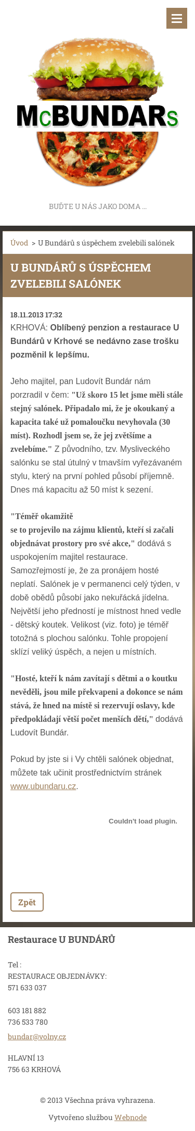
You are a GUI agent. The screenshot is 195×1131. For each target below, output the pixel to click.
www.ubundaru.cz (43, 786)
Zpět (27, 901)
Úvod (19, 243)
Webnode (130, 1117)
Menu (176, 18)
